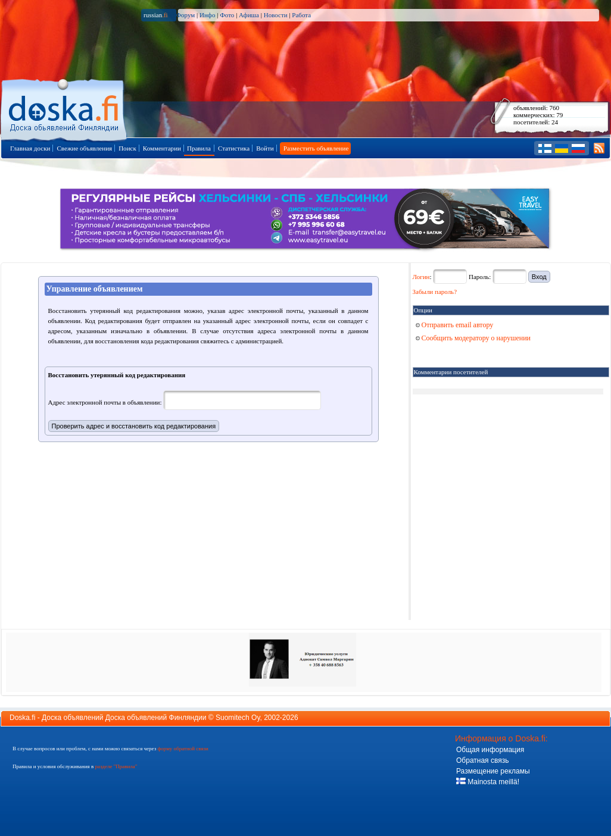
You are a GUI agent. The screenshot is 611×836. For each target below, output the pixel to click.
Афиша (249, 14)
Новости (276, 14)
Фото (227, 14)
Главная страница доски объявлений (65, 108)
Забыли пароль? (435, 291)
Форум (185, 14)
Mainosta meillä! (487, 782)
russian (156, 14)
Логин (421, 276)
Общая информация (490, 750)
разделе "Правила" (116, 766)
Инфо (207, 14)
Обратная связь (482, 760)
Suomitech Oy (238, 717)
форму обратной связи (182, 749)
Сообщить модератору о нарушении (473, 338)
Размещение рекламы (493, 771)
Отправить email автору (455, 325)
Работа (301, 14)
